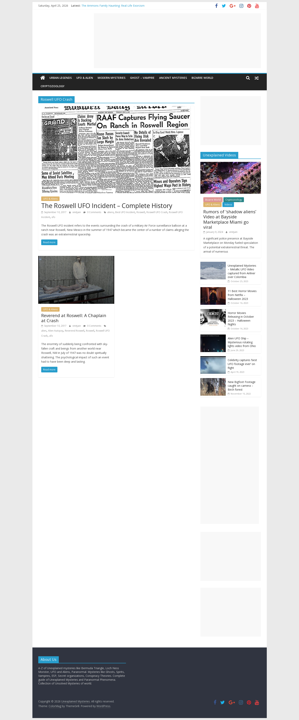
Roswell (141, 212)
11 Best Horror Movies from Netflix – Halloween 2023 (242, 294)
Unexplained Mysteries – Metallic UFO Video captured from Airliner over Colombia (242, 271)
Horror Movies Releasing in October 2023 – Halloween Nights (241, 318)
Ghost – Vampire (142, 78)
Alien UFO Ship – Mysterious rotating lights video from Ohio (242, 342)
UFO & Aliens (50, 198)
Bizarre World (202, 78)
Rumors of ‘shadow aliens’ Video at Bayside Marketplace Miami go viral (229, 219)
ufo (53, 217)
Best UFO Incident (125, 212)
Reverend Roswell (74, 330)
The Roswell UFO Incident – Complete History (106, 205)
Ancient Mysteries (173, 78)
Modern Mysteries (111, 78)
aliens (110, 212)
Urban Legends (60, 78)
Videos (228, 204)
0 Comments (92, 212)
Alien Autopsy (55, 330)
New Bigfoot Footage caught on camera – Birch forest (241, 385)
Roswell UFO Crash (156, 212)
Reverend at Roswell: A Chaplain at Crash (73, 317)
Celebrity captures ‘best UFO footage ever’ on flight (242, 363)
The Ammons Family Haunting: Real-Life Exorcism (113, 5)
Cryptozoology (52, 86)
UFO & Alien (84, 78)
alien (43, 330)
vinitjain (76, 212)
